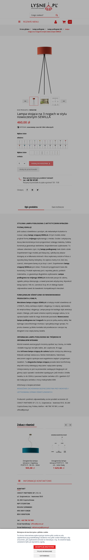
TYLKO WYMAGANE (44, 551)
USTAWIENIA (44, 556)
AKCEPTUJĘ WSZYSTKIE (44, 547)
